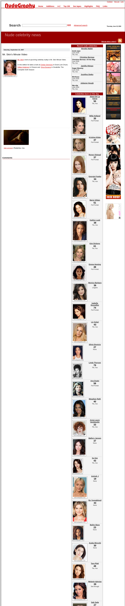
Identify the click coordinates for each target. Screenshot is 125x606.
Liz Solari (95, 322)
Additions (50, 6)
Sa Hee (95, 458)
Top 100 (67, 6)
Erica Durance (46, 67)
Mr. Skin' (21, 60)
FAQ (98, 6)
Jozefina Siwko (87, 75)
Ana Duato (94, 381)
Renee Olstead (95, 155)
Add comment (8, 148)
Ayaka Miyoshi (95, 543)
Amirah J (95, 476)
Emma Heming (95, 264)
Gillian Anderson (23, 67)
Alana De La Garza (95, 98)
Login (122, 2)
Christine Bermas (87, 57)
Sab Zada (95, 602)
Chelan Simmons (46, 65)
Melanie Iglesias (95, 582)
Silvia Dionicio (95, 345)
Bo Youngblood (94, 500)
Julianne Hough (87, 83)
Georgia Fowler (95, 177)
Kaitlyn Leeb (95, 220)
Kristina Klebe (95, 137)
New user (117, 2)
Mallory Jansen (94, 438)
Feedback (109, 2)
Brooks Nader (87, 49)
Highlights (88, 6)
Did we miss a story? (109, 42)
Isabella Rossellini (95, 304)
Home (40, 6)
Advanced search (80, 25)
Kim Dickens (95, 244)
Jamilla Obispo (87, 66)
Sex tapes (77, 6)
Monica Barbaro (95, 283)
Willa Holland (94, 116)
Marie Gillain (95, 200)
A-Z (58, 6)
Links (105, 6)
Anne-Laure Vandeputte (95, 421)
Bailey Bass (95, 525)
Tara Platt (95, 563)
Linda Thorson (95, 363)
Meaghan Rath (95, 399)
